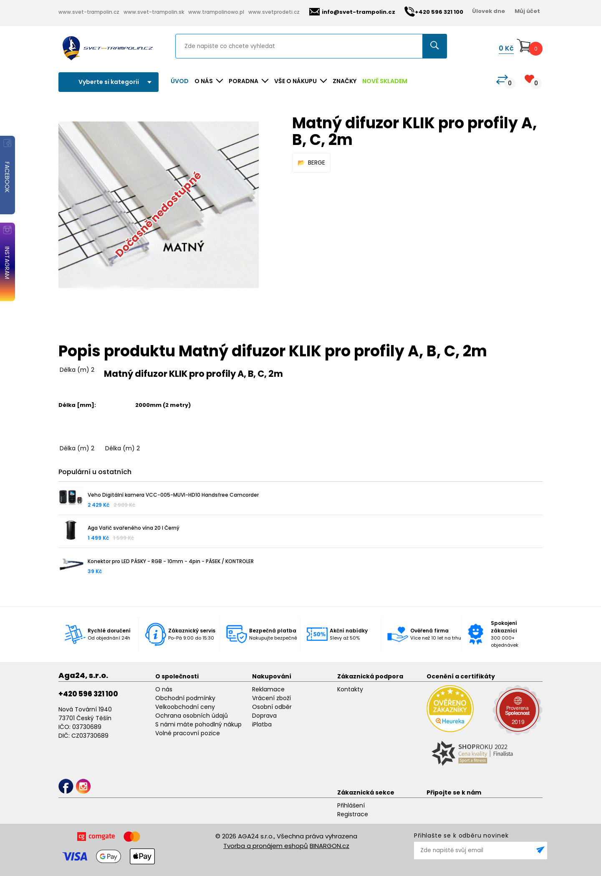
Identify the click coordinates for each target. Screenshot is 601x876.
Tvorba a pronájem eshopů (265, 845)
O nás (163, 689)
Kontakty (350, 689)
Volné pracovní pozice (187, 733)
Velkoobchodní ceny (185, 707)
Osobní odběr (272, 707)
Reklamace (268, 689)
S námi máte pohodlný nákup (198, 724)
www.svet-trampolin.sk (154, 11)
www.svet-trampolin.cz (88, 11)
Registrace (352, 814)
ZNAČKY (344, 81)
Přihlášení (351, 805)
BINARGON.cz (329, 845)
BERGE (316, 162)
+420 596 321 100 (88, 694)
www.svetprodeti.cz (274, 11)
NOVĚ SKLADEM (384, 81)
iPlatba (262, 724)
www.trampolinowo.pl (216, 11)
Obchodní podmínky (185, 698)
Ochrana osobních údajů (191, 715)
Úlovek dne (488, 11)
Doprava (264, 715)
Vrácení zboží (271, 698)
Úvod (180, 81)
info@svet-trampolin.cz (352, 12)
